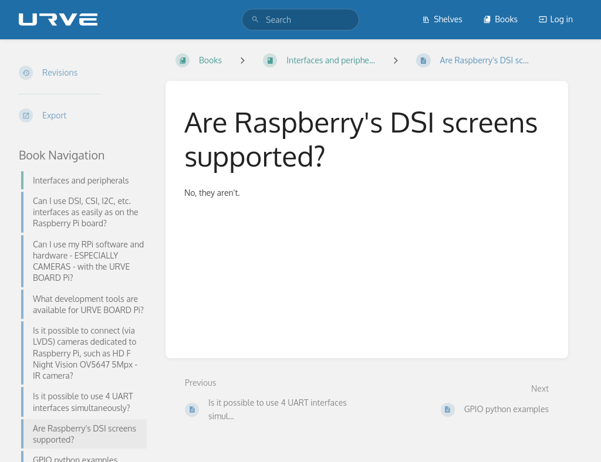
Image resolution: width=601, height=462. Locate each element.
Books (500, 19)
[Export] (82, 115)
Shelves (442, 19)
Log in (556, 19)
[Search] (255, 20)
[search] (300, 19)
